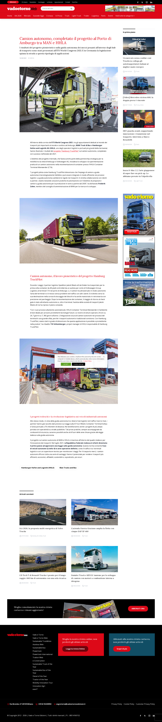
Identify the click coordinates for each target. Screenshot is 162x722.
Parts (103, 16)
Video (142, 105)
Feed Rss (74, 2)
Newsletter (33, 2)
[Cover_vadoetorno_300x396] (139, 215)
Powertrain (37, 651)
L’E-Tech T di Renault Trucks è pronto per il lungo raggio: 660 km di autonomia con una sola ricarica (43, 576)
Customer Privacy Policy (145, 704)
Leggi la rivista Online (75, 649)
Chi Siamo (25, 2)
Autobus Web (38, 644)
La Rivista (49, 2)
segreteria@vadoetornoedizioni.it (69, 704)
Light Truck (76, 16)
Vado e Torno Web (40, 638)
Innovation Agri (39, 686)
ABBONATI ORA (138, 608)
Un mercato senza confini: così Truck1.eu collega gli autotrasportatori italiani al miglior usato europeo (137, 62)
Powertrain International (42, 654)
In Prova (58, 16)
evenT (35, 689)
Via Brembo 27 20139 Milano (20, 704)
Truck (67, 16)
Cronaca (49, 16)
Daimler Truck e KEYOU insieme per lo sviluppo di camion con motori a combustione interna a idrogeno (93, 578)
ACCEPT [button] (66, 364)
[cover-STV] (139, 257)
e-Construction (39, 661)
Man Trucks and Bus (68, 468)
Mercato (27, 16)
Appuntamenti (58, 2)
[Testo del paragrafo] (130, 8)
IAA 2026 (18, 16)
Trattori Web (38, 657)
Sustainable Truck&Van (42, 641)
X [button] (103, 357)
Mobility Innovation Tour (43, 683)
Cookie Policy (129, 704)
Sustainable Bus (39, 648)
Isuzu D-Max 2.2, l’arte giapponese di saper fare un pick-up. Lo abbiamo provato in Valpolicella (138, 173)
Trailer (86, 16)
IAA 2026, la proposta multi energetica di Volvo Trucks (41, 530)
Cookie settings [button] (78, 364)
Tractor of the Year (40, 679)
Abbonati (13, 2)
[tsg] (139, 293)
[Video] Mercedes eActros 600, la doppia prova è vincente (138, 99)
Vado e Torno (38, 635)
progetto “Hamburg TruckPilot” (66, 151)
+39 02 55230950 (43, 704)
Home (9, 16)
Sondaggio (41, 2)
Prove (138, 105)
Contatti (67, 2)
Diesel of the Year (40, 676)
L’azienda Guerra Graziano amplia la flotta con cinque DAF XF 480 (92, 530)
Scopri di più (122, 649)
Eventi (110, 16)
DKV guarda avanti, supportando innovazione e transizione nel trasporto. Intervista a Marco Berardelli (138, 135)
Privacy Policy (116, 704)
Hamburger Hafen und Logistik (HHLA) (37, 468)
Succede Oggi (38, 16)
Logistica (95, 16)
